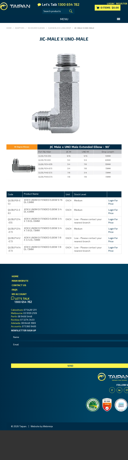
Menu (64, 19)
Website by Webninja (42, 426)
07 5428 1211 (30, 309)
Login (110, 3)
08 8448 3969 (28, 323)
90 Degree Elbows (36, 28)
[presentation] (36, 355)
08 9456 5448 (25, 316)
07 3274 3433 (27, 319)
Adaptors (19, 28)
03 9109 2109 (30, 313)
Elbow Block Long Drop (59, 28)
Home (9, 28)
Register (121, 3)
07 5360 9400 (29, 326)
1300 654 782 (23, 302)
